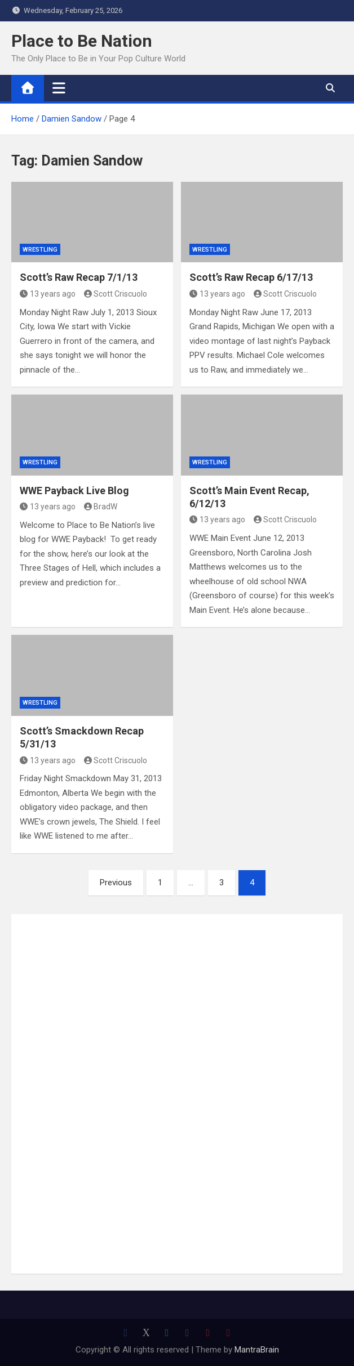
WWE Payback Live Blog (74, 490)
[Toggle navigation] (59, 88)
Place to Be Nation (81, 41)
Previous (116, 882)
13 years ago (48, 293)
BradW (101, 506)
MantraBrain (256, 1350)
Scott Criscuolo (116, 293)
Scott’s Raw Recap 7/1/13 (79, 277)
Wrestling (40, 249)
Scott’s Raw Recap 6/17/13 (251, 277)
